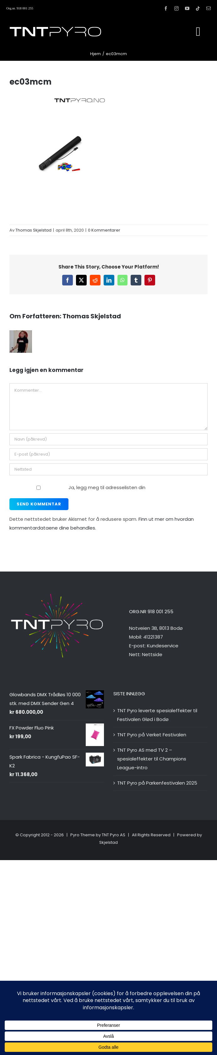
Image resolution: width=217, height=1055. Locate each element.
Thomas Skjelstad (33, 230)
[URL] (108, 469)
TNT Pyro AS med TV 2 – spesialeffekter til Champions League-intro (151, 759)
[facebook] (166, 8)
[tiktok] (198, 8)
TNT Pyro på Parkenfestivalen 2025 (157, 783)
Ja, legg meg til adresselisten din (78, 487)
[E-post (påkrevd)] (108, 454)
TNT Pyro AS (113, 835)
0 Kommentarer (104, 230)
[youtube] (187, 8)
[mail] (208, 8)
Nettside (152, 654)
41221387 (153, 637)
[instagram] (176, 8)
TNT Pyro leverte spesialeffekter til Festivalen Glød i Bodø (157, 715)
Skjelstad (108, 842)
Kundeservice (162, 645)
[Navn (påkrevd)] (108, 439)
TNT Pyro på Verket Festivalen (151, 734)
